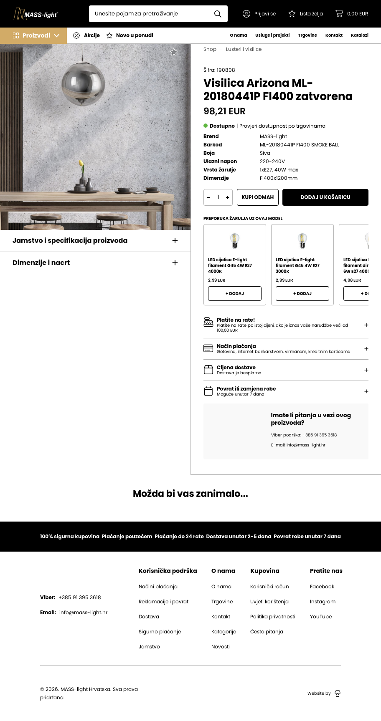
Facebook (322, 586)
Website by (324, 693)
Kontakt (334, 35)
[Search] (149, 13)
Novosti (220, 646)
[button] (259, 14)
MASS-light (273, 136)
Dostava (149, 616)
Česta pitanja (266, 631)
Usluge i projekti (272, 35)
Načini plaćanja (158, 586)
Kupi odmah (257, 197)
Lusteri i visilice (244, 49)
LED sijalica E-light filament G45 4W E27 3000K (298, 266)
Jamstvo (149, 646)
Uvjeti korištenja (269, 601)
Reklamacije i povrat (163, 601)
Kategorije (223, 631)
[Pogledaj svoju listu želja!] (306, 14)
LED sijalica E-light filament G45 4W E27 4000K (230, 266)
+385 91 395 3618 (70, 597)
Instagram (322, 601)
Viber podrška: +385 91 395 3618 (304, 435)
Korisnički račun (269, 586)
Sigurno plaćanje (160, 631)
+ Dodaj (235, 293)
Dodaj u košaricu (326, 197)
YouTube (321, 616)
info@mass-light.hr (73, 612)
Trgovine (307, 35)
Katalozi (359, 35)
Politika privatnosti (272, 616)
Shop (209, 49)
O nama (238, 35)
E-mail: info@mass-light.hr (298, 445)
